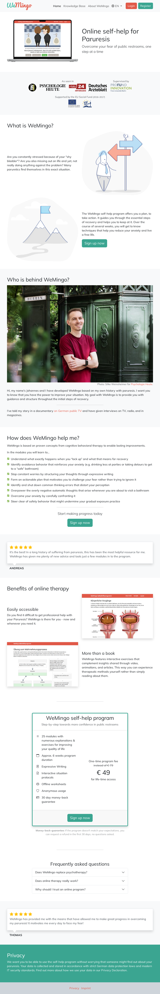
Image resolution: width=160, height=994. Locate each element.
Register (145, 6)
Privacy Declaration (114, 970)
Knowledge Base (74, 6)
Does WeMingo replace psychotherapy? (61, 872)
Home (57, 6)
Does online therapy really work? (56, 881)
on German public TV (68, 411)
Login (131, 6)
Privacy (74, 988)
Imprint (86, 988)
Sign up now (94, 243)
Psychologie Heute (141, 384)
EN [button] (116, 6)
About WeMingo (98, 6)
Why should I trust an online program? (60, 889)
